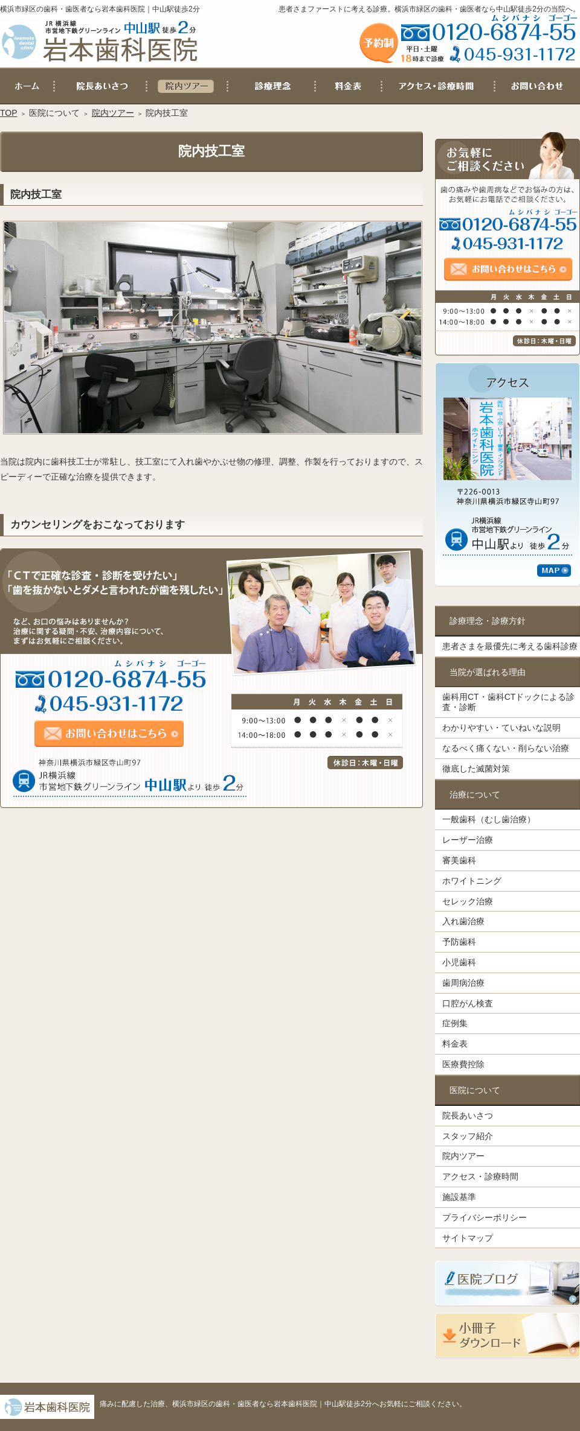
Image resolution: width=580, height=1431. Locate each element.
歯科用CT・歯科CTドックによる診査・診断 (508, 702)
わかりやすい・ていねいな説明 (501, 727)
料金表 (455, 1044)
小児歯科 (459, 962)
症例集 (455, 1023)
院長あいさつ (467, 1115)
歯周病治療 (463, 983)
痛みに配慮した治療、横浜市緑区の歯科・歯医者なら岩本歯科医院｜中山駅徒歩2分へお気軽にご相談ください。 (283, 1404)
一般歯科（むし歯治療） (488, 819)
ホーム (27, 86)
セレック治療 (467, 901)
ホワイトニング (471, 881)
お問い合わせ (537, 86)
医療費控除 (463, 1064)
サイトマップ (467, 1238)
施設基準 (459, 1197)
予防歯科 (459, 942)
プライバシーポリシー (484, 1217)
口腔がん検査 (467, 1003)
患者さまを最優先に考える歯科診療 (510, 646)
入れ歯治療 (463, 921)
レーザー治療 (467, 840)
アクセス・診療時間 (480, 1176)
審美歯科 (459, 860)
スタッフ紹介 (467, 1136)
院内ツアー (463, 1156)
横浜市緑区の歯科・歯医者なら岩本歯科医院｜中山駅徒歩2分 (100, 9)
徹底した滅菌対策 (476, 768)
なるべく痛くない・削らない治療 (505, 748)
